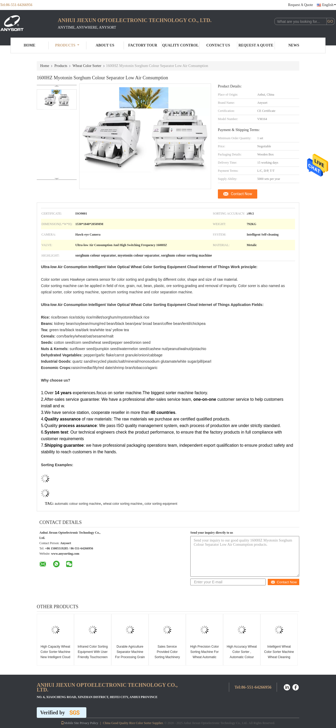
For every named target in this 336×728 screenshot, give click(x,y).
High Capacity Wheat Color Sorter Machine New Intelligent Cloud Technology (55, 654)
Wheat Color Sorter (86, 66)
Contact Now (241, 194)
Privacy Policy (89, 723)
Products (67, 45)
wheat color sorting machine (122, 504)
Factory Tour (142, 45)
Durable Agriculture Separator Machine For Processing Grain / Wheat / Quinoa (130, 654)
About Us (105, 45)
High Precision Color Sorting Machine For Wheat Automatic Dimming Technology (204, 654)
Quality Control (180, 45)
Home (29, 45)
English (329, 5)
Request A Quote (300, 5)
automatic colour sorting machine (78, 504)
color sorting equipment (161, 504)
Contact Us (218, 45)
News (293, 45)
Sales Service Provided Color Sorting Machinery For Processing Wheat (167, 657)
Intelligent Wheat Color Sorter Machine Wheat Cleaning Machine (279, 654)
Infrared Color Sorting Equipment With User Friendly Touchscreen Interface (93, 654)
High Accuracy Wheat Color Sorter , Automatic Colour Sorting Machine (242, 654)
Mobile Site (70, 723)
